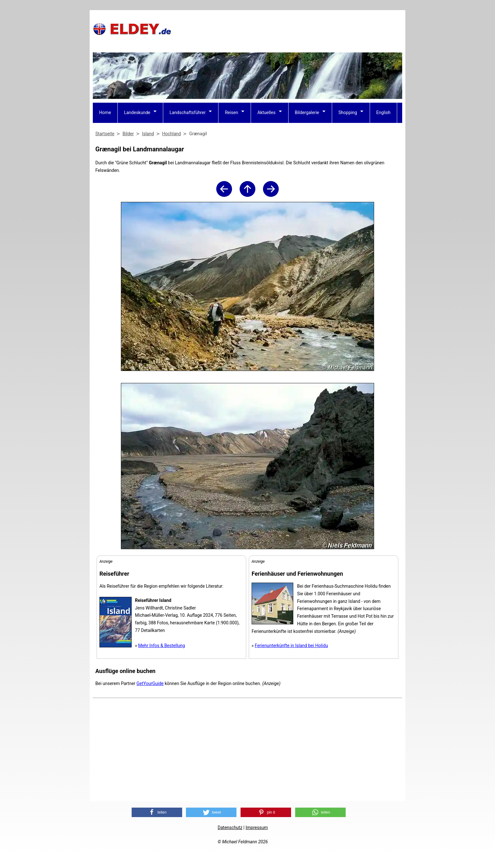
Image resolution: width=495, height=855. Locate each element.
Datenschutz (230, 827)
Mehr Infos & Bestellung (161, 645)
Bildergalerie (307, 112)
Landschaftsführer (188, 112)
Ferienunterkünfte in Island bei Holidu (291, 645)
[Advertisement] (287, 29)
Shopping (347, 112)
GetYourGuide (150, 683)
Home (105, 112)
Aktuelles (266, 112)
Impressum (257, 827)
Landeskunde (137, 112)
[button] (157, 812)
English (383, 112)
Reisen (231, 112)
